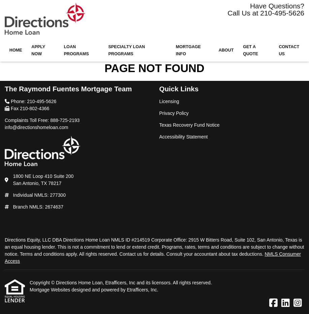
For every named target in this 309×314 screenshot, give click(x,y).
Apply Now (38, 50)
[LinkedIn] (285, 303)
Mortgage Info (188, 50)
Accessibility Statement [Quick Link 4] (183, 136)
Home (15, 50)
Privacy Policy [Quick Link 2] (174, 113)
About (226, 50)
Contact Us (289, 50)
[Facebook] (273, 303)
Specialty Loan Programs (126, 50)
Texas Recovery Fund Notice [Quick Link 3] (189, 125)
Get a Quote (250, 50)
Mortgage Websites (50, 289)
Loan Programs (76, 50)
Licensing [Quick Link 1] (169, 101)
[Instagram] (297, 303)
